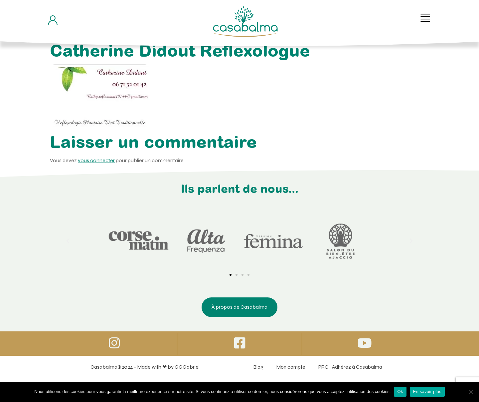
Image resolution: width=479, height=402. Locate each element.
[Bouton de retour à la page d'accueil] (245, 21)
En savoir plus (427, 391)
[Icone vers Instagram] (114, 343)
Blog (255, 367)
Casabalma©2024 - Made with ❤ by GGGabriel (143, 367)
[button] (425, 18)
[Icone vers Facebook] (239, 343)
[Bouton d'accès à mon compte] (53, 20)
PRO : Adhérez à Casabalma (351, 367)
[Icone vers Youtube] (364, 343)
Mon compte (289, 367)
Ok (400, 391)
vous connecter (96, 160)
